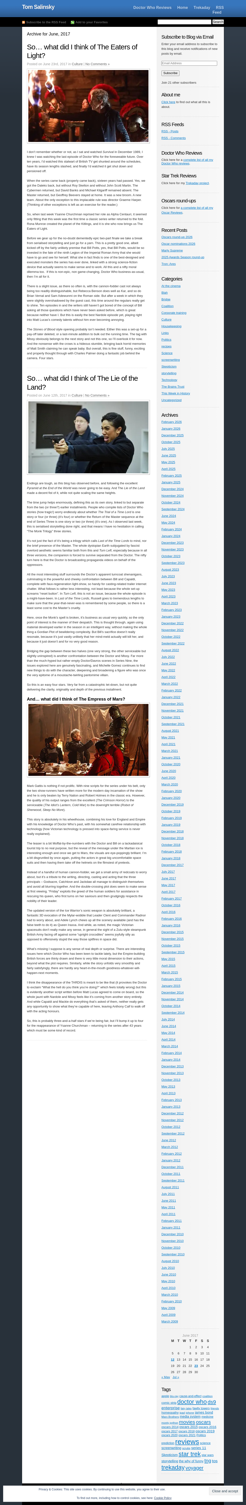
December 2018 (172, 831)
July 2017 (168, 871)
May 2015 (168, 959)
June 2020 (168, 771)
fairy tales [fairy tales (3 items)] (186, 1408)
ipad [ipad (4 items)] (182, 1412)
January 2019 (170, 824)
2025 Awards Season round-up (182, 257)
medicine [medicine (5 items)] (208, 1416)
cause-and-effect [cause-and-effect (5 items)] (190, 1396)
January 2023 (170, 616)
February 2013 (171, 1100)
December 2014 (172, 992)
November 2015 (172, 939)
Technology (169, 380)
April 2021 (168, 744)
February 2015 (171, 979)
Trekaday (202, 8)
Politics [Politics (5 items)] (201, 1435)
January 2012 (170, 1160)
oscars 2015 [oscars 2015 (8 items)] (188, 1427)
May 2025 (168, 462)
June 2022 (168, 663)
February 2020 (171, 791)
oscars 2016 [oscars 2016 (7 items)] (207, 1427)
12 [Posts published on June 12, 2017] (172, 1359)
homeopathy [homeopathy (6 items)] (170, 1412)
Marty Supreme (172, 250)
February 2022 (171, 690)
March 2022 (169, 683)
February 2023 (171, 610)
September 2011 (172, 1180)
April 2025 (168, 469)
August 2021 (170, 730)
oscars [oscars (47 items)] (203, 1422)
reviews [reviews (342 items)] (187, 1442)
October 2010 (170, 1247)
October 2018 (170, 845)
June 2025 (168, 455)
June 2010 (168, 1274)
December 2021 (172, 704)
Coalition (167, 306)
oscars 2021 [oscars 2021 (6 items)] (187, 1435)
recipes (166, 346)
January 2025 (170, 482)
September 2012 (172, 1133)
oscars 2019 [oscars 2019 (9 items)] (205, 1431)
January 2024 (170, 536)
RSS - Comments (173, 138)
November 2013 (172, 1073)
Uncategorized (171, 400)
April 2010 (168, 1288)
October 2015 (170, 945)
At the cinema (171, 286)
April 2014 (168, 1039)
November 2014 (172, 999)
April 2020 (168, 777)
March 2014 (169, 1046)
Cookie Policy (163, 1498)
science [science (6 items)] (205, 1443)
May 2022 (168, 670)
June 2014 (168, 1026)
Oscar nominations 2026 (178, 244)
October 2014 (170, 1006)
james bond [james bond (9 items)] (204, 1412)
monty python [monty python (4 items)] (169, 1422)
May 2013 (168, 1086)
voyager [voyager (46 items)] (194, 1467)
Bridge (166, 299)
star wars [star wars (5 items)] (208, 1455)
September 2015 (172, 952)
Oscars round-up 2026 (176, 237)
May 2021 (168, 737)
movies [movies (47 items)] (187, 1422)
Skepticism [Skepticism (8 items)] (169, 1455)
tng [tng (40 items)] (207, 1460)
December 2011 (172, 1167)
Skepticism (169, 366)
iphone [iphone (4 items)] (190, 1412)
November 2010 (172, 1241)
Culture (77, 64)
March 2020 (169, 784)
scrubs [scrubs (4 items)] (186, 1448)
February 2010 (171, 1301)
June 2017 (168, 878)
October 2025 (170, 442)
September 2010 (172, 1254)
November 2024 (172, 496)
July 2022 (168, 657)
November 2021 (172, 710)
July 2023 (168, 576)
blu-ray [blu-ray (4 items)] (174, 1396)
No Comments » (97, 64)
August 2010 (170, 1261)
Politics (166, 339)
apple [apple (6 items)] (165, 1396)
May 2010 (168, 1281)
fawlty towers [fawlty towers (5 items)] (201, 1408)
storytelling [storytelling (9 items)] (169, 1461)
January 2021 (170, 757)
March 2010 (169, 1294)
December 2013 (172, 1066)
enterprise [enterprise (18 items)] (170, 1407)
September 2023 (172, 563)
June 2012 (168, 1140)
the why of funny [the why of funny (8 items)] (191, 1461)
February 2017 (171, 898)
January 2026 (170, 428)
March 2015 (169, 972)
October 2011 (170, 1174)
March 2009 (169, 1321)
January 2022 (170, 697)
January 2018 (170, 858)
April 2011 (168, 1214)
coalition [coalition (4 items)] (207, 1396)
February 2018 (171, 851)
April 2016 (168, 912)
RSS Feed (218, 10)
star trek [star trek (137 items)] (189, 1454)
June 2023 (168, 583)
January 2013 (170, 1106)
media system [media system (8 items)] (190, 1416)
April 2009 (168, 1315)
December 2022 (172, 623)
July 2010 (168, 1268)
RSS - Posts (169, 131)
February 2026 (171, 422)
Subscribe (170, 73)
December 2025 (172, 435)
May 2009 (168, 1308)
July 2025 (168, 449)
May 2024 (168, 522)
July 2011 (168, 1194)
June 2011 (168, 1200)
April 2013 (168, 1093)
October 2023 (170, 556)
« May (165, 1377)
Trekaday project (197, 183)
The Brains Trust (172, 386)
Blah (164, 292)
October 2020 (170, 764)
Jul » (175, 1377)
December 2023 (172, 543)
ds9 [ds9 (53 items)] (212, 1402)
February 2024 (171, 529)
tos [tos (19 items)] (215, 1460)
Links (165, 333)
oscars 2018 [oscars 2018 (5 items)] (186, 1431)
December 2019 (172, 804)
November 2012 (172, 1120)
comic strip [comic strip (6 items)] (168, 1403)
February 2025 (171, 475)
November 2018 (172, 838)
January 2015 (170, 986)
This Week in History (175, 393)
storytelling (168, 373)
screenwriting (170, 360)
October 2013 (170, 1080)
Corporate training (173, 313)
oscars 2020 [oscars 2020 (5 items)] (169, 1435)
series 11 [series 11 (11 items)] (198, 1448)
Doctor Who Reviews (152, 8)
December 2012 (172, 1113)
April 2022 (168, 677)
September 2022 (172, 643)
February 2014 (171, 1053)
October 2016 (170, 905)
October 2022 (170, 636)
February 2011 (171, 1221)
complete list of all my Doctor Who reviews (187, 161)
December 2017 (172, 865)
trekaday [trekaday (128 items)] (173, 1467)
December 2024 (172, 489)
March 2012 (169, 1147)
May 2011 (168, 1207)
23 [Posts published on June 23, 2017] (196, 1366)
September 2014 (172, 1012)
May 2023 (168, 589)
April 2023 (168, 596)
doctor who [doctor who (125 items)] (192, 1401)
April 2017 (168, 892)
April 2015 (168, 965)
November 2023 (172, 549)
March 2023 (169, 603)
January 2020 (170, 798)
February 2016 (171, 918)
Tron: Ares (168, 264)
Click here (168, 102)
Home (182, 8)
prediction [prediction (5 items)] (167, 1443)
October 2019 (170, 811)
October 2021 (170, 717)
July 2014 (168, 1019)
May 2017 (168, 885)
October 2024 (170, 502)
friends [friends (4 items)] (214, 1408)
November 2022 (172, 630)
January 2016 (170, 925)
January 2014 (170, 1059)
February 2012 (171, 1153)
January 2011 (170, 1227)
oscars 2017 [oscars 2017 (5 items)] (169, 1431)
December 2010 (172, 1234)
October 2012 (170, 1127)
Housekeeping (171, 326)
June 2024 (168, 516)
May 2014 (168, 1033)
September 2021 (172, 724)
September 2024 (172, 509)
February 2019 (171, 818)
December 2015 (172, 932)
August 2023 (170, 569)
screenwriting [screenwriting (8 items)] (171, 1448)
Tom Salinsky (38, 7)
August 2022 (170, 650)
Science (166, 353)
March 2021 (169, 751)
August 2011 (170, 1187)
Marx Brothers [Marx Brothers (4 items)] (170, 1416)
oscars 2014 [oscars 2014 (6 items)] (169, 1427)
